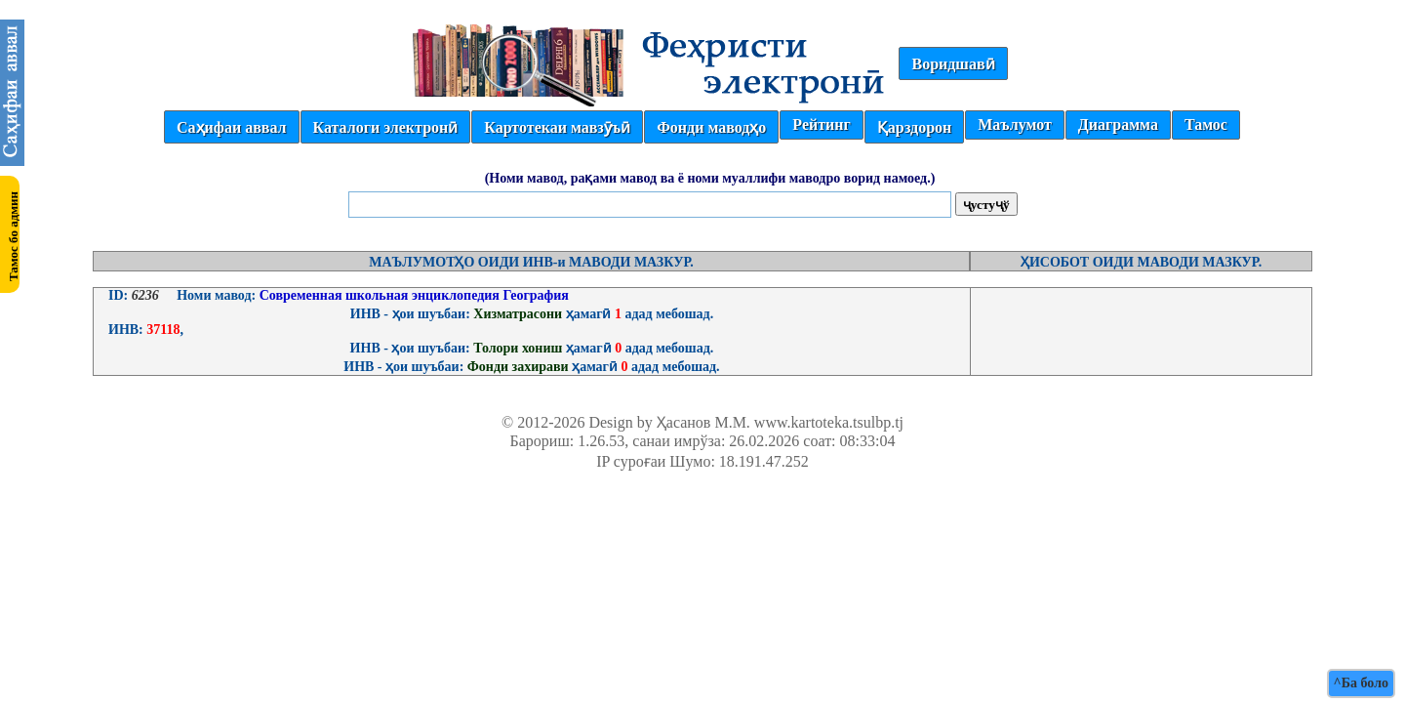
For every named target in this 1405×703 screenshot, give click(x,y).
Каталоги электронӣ (386, 127)
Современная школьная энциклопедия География (412, 295)
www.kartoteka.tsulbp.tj (828, 422)
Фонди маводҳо (711, 127)
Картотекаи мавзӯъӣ (557, 127)
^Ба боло (1361, 683)
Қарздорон (914, 127)
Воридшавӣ (952, 64)
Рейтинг (821, 124)
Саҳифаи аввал (231, 127)
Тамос (1205, 124)
